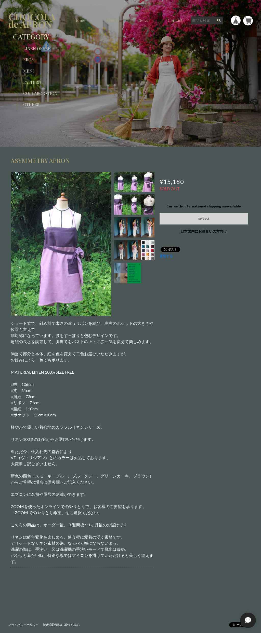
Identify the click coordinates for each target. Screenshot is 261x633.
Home (79, 20)
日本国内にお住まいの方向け (203, 231)
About (111, 20)
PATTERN (32, 82)
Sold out (203, 218)
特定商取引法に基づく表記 (61, 625)
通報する (166, 256)
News (143, 20)
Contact (175, 20)
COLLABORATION (40, 93)
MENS (29, 71)
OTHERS (31, 104)
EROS (28, 59)
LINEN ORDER (36, 48)
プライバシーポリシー (23, 625)
